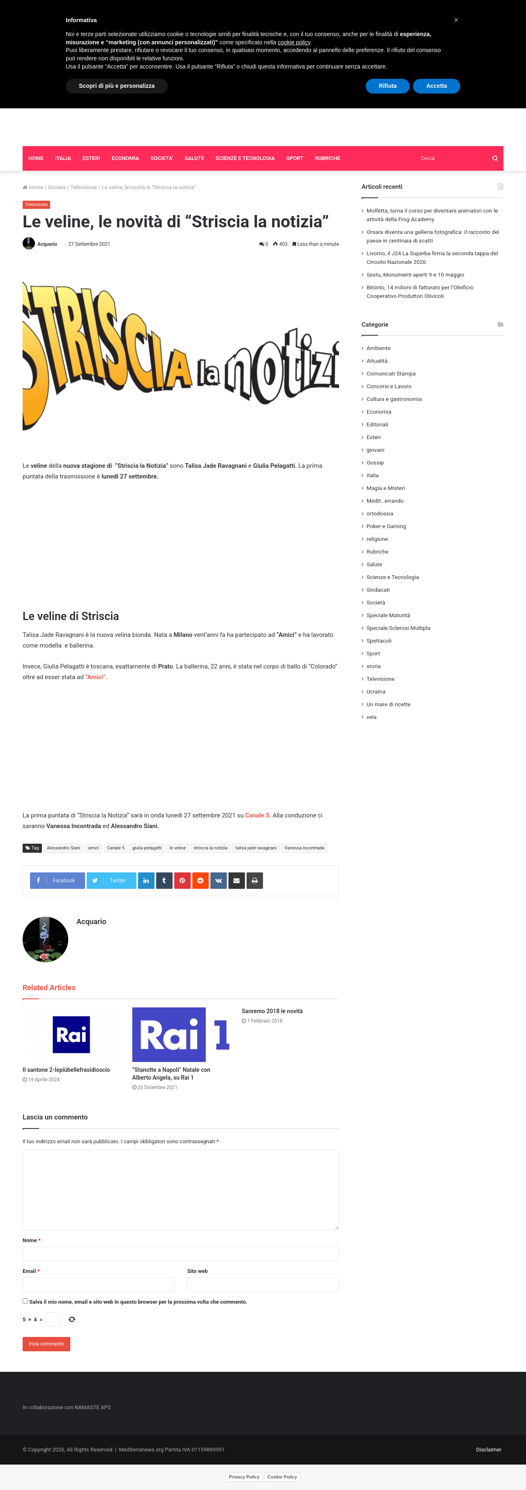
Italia (373, 475)
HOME (36, 158)
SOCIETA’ (162, 158)
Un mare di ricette (389, 704)
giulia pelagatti (147, 848)
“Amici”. (95, 677)
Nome (32, 1240)
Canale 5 (116, 848)
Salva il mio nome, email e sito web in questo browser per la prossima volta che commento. (138, 1302)
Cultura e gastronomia (394, 399)
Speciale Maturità (388, 615)
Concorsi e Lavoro (389, 386)
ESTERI (91, 158)
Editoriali (377, 424)
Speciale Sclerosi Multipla (399, 628)
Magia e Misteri (386, 488)
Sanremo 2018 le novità (272, 1011)
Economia (379, 411)
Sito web (197, 1271)
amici (93, 848)
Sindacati (378, 589)
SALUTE (194, 158)
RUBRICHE (327, 158)
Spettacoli (379, 640)
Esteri (374, 437)
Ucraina (376, 691)
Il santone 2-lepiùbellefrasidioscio (66, 1070)
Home (33, 187)
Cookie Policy (282, 1476)
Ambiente (378, 348)
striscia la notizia (211, 848)
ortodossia (380, 513)
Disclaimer (488, 1450)
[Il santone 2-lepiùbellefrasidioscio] (71, 1034)
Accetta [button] (436, 85)
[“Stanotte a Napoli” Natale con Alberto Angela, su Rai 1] (181, 1034)
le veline (178, 848)
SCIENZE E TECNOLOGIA (245, 158)
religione (377, 539)
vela (372, 717)
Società (57, 187)
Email (31, 1271)
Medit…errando (385, 500)
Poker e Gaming (386, 526)
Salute (374, 564)
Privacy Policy (244, 1476)
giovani (375, 449)
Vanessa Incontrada (304, 848)
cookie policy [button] (294, 42)
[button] (456, 19)
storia (374, 666)
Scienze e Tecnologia (393, 577)
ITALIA (63, 158)
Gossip (375, 462)
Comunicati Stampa (391, 373)
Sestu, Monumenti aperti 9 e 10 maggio (415, 274)
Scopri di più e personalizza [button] (117, 85)
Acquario (47, 244)
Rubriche (377, 551)
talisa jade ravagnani (256, 848)
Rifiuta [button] (388, 85)
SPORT (294, 158)
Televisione (83, 187)
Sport (373, 653)
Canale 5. (258, 815)
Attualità (377, 360)
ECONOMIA (125, 158)
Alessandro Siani (64, 848)
